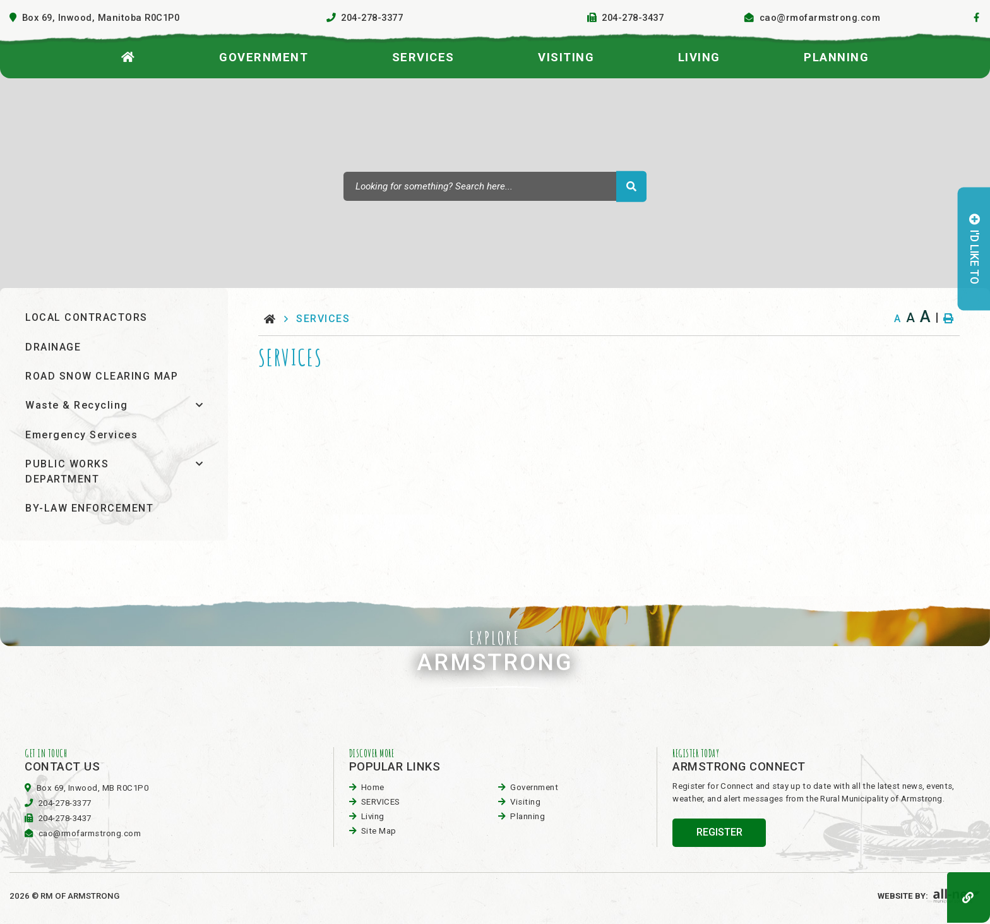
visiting (525, 802)
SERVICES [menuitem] (423, 57)
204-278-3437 (65, 818)
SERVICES (323, 319)
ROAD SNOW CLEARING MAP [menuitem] (101, 376)
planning (527, 816)
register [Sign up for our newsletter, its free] (719, 832)
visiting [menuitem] (566, 57)
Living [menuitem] (699, 57)
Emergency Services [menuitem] (81, 435)
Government (534, 787)
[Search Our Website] (495, 186)
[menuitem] (128, 55)
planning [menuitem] (836, 57)
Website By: (929, 896)
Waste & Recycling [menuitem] (76, 405)
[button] (199, 405)
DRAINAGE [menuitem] (53, 347)
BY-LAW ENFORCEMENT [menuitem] (89, 508)
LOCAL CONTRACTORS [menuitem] (86, 317)
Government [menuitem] (263, 57)
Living (373, 816)
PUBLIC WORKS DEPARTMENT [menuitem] (67, 471)
